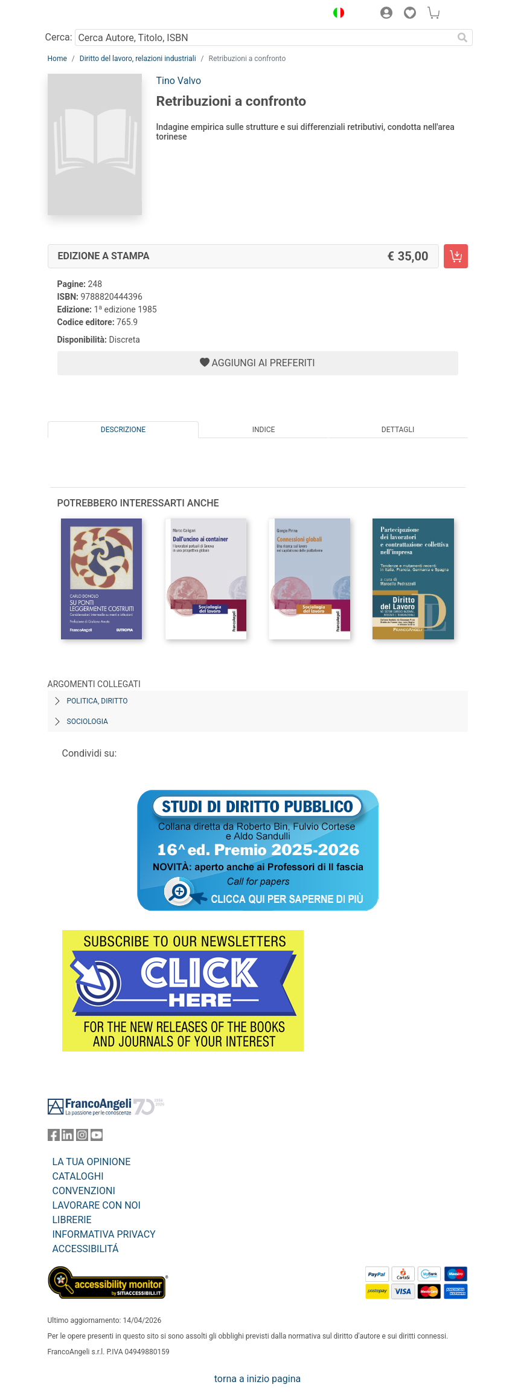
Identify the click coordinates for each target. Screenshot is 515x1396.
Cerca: (58, 37)
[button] (336, 14)
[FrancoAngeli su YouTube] (97, 1137)
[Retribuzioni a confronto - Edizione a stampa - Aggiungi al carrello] (456, 256)
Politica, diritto (97, 701)
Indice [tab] (263, 429)
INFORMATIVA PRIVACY (104, 1234)
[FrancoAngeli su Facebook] (54, 1137)
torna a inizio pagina (257, 1379)
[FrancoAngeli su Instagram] (82, 1137)
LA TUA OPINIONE (92, 1162)
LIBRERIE (72, 1220)
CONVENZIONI (84, 1191)
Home (57, 58)
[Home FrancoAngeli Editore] (88, 14)
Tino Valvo (179, 80)
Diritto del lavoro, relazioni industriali (138, 58)
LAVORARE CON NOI (97, 1205)
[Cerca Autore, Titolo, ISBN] (264, 37)
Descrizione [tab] (123, 429)
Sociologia (87, 721)
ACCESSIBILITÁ (86, 1249)
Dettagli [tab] (398, 429)
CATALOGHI (78, 1176)
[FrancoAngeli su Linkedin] (68, 1137)
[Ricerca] (463, 37)
